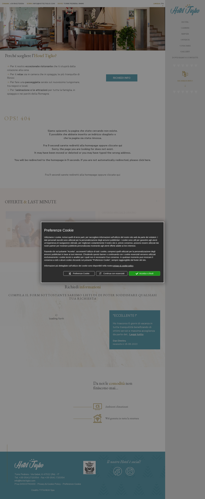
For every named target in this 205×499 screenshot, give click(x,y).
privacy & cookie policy (123, 266)
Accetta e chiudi (144, 273)
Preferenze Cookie (79, 273)
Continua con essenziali (111, 273)
